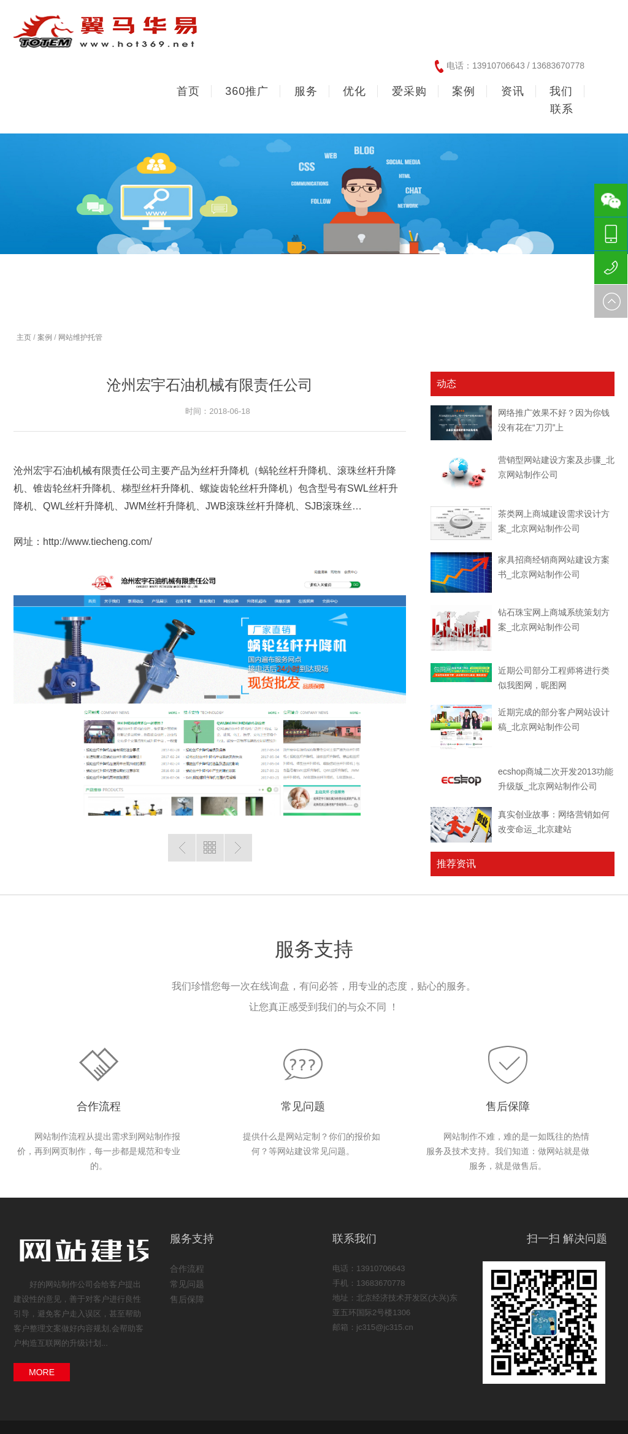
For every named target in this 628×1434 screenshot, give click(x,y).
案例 (44, 337)
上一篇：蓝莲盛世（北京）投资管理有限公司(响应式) (182, 848)
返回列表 (210, 848)
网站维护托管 (80, 337)
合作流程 (99, 1106)
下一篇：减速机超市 (238, 848)
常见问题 (303, 1106)
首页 (188, 91)
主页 (24, 337)
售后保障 (508, 1106)
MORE (42, 1372)
